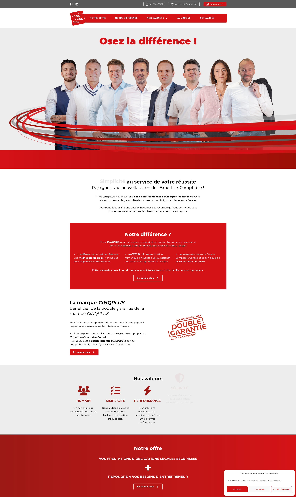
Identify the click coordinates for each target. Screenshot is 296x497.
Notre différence (126, 18)
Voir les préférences (282, 489)
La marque (183, 18)
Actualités (207, 18)
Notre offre (98, 18)
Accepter (237, 489)
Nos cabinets (157, 18)
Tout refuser (259, 489)
